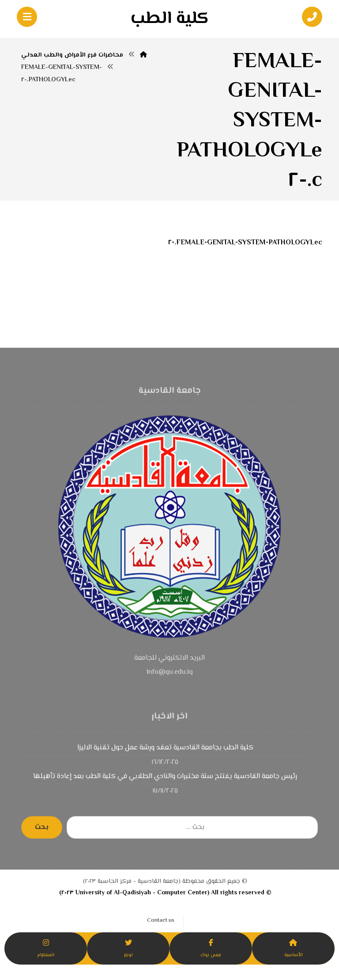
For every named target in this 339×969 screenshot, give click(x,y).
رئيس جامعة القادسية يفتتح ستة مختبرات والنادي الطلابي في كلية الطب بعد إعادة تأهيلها (165, 776)
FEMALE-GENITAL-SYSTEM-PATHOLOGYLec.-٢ (245, 242)
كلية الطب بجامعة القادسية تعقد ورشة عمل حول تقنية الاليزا (165, 747)
